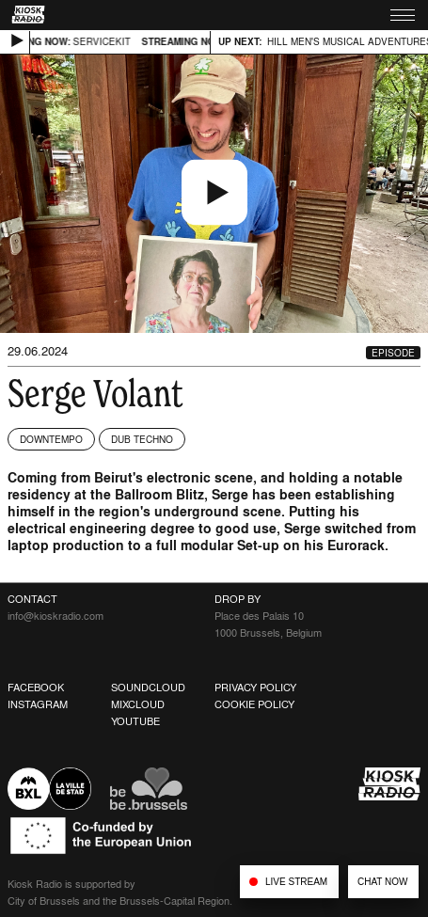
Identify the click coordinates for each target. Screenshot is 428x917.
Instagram (38, 704)
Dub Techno (142, 439)
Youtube (135, 721)
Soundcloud (148, 687)
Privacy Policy (255, 687)
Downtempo (51, 439)
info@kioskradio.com (55, 616)
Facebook (36, 687)
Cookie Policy (254, 704)
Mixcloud (138, 704)
